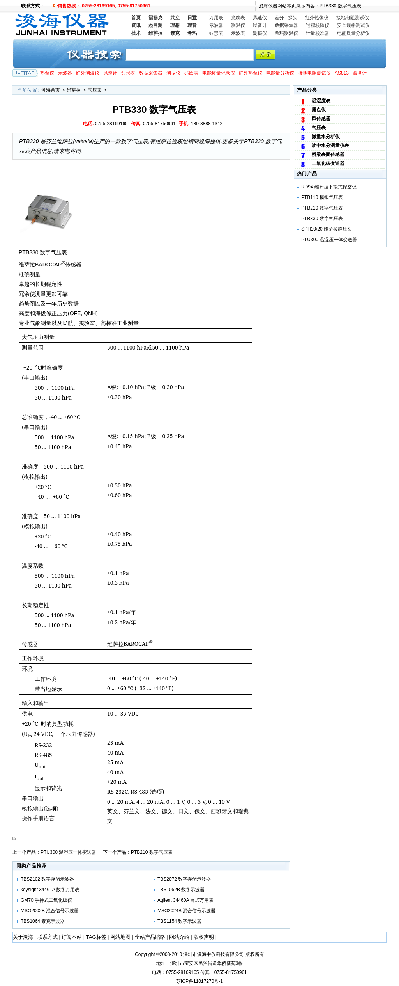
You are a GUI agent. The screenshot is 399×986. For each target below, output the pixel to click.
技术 (136, 33)
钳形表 (216, 33)
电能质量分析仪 (353, 33)
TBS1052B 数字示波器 (181, 889)
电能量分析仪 (280, 73)
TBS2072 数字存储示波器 (184, 879)
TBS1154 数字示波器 (179, 921)
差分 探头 (286, 17)
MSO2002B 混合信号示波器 (50, 910)
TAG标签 (96, 937)
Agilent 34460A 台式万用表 (185, 900)
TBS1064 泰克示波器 (43, 921)
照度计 (360, 73)
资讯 (136, 25)
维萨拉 (74, 90)
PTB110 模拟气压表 (322, 197)
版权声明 (204, 937)
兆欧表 (238, 17)
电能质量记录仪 (218, 73)
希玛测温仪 (286, 33)
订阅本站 (72, 937)
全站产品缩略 (150, 937)
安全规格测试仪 (353, 25)
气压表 (95, 90)
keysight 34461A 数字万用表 (50, 889)
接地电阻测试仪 (352, 17)
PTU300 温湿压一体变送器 (68, 852)
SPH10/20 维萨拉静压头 (326, 229)
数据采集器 (286, 25)
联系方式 (47, 937)
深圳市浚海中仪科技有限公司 (213, 954)
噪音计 (260, 25)
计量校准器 (317, 33)
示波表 (238, 33)
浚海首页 (50, 90)
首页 (136, 17)
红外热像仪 (316, 17)
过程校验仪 (317, 25)
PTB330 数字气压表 (322, 218)
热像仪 (47, 73)
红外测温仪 (87, 73)
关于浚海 (23, 937)
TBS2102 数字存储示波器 (47, 879)
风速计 (110, 73)
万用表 (216, 17)
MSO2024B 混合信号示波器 (186, 910)
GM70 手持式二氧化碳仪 (46, 900)
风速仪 (260, 17)
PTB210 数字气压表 (152, 852)
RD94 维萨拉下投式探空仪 (329, 187)
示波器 (216, 25)
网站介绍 (179, 937)
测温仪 (238, 25)
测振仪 (260, 33)
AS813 (342, 73)
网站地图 (120, 937)
